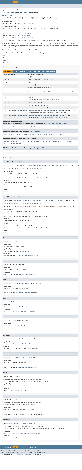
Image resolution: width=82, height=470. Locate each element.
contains (6, 126)
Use (20, 2)
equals (11, 134)
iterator (31, 95)
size (40, 126)
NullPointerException (10, 187)
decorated (31, 85)
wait (52, 134)
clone (5, 134)
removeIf (56, 141)
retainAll (31, 108)
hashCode (33, 134)
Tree (23, 2)
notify (39, 134)
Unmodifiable (54, 28)
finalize (18, 134)
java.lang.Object (7, 15)
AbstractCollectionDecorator (18, 35)
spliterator (69, 141)
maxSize (30, 97)
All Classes (37, 5)
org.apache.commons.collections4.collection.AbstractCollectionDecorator (27, 17)
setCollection (32, 126)
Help (39, 2)
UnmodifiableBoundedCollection (27, 34)
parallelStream (46, 141)
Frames (22, 5)
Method (23, 7)
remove (30, 102)
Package (9, 2)
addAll (30, 79)
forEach (6, 151)
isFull (30, 90)
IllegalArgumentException (12, 228)
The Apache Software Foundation (22, 454)
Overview (3, 2)
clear (30, 82)
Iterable (15, 28)
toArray (45, 126)
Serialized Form (7, 62)
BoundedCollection (39, 28)
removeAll (31, 105)
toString (60, 126)
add (29, 77)
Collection (25, 28)
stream (5, 143)
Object (35, 102)
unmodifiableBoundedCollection (38, 110)
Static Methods (20, 71)
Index (35, 2)
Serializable (6, 28)
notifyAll (46, 134)
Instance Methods (34, 71)
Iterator (7, 95)
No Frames (28, 5)
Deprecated (29, 2)
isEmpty (23, 126)
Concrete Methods (48, 71)
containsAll (15, 126)
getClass (25, 134)
